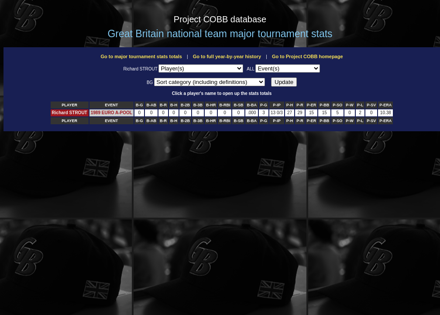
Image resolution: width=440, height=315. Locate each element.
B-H (173, 105)
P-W (350, 105)
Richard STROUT (69, 112)
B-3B (198, 105)
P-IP (277, 105)
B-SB (238, 105)
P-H (289, 105)
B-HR (211, 105)
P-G (263, 105)
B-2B (185, 105)
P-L (360, 105)
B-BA (252, 105)
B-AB (151, 105)
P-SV (371, 105)
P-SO (337, 105)
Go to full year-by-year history (227, 56)
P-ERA (385, 105)
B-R (163, 105)
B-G (139, 105)
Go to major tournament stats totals (141, 56)
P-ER (311, 105)
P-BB (324, 105)
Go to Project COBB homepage (307, 56)
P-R (299, 105)
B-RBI (224, 105)
